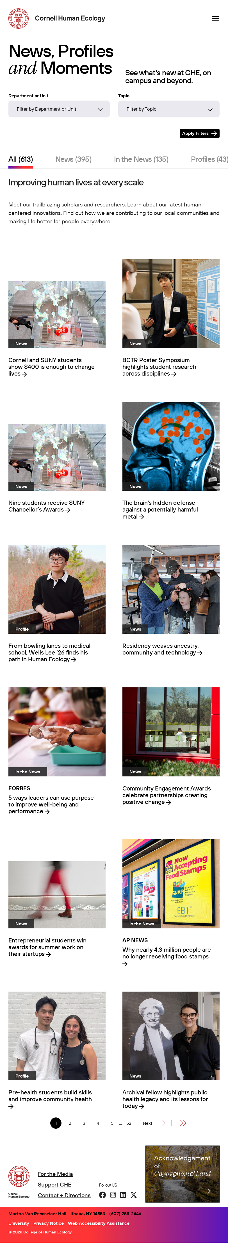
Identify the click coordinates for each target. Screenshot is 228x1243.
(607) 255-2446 (125, 1213)
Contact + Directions (64, 1195)
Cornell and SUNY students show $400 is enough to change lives (51, 366)
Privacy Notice (48, 1223)
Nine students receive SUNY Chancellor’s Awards (46, 506)
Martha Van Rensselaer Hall (37, 1213)
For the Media (55, 1173)
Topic (123, 95)
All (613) (20, 159)
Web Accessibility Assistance (98, 1223)
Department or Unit (28, 95)
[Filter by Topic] (169, 109)
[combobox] (59, 110)
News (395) (73, 159)
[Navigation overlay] (215, 18)
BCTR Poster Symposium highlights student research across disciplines (159, 366)
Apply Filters (195, 133)
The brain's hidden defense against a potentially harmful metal (160, 509)
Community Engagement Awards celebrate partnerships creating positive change (166, 795)
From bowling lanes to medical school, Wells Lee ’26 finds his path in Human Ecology (49, 652)
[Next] (154, 1123)
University (18, 1223)
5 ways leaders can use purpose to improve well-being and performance (51, 804)
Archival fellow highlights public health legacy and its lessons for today (165, 1099)
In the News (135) (141, 159)
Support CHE (54, 1184)
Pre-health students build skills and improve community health (50, 1096)
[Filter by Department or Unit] (59, 109)
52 (130, 1123)
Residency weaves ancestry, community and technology (160, 649)
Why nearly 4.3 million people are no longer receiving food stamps (166, 953)
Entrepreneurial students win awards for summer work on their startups (47, 947)
